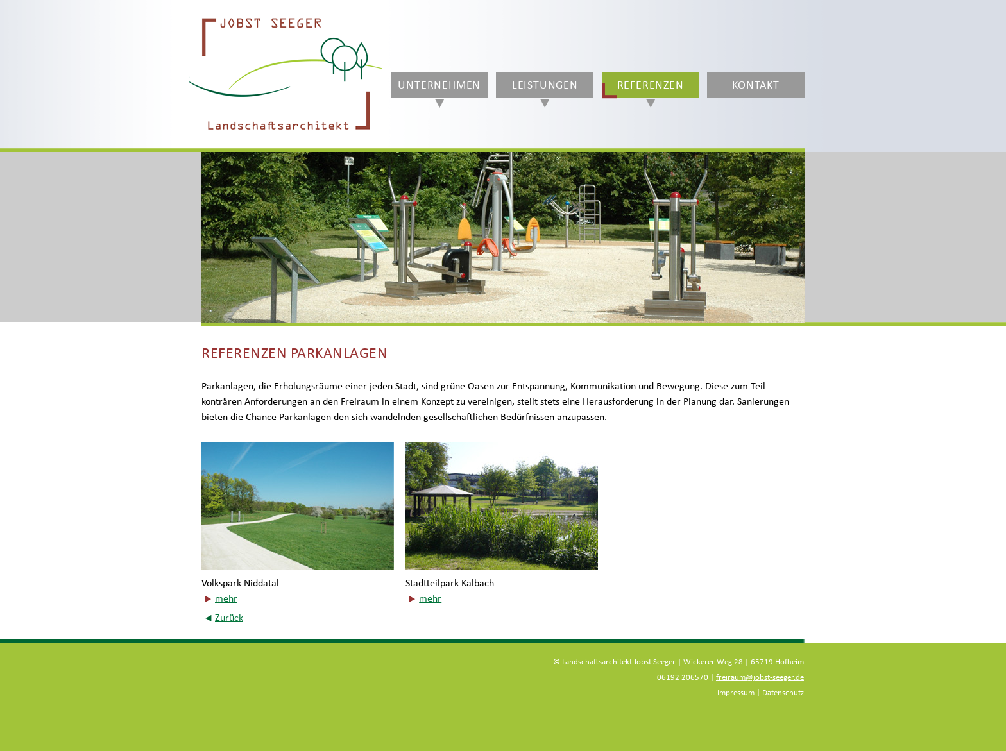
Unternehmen (439, 85)
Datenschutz (783, 693)
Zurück (229, 617)
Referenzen (650, 85)
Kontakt (756, 85)
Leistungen (545, 85)
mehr (226, 598)
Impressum (735, 693)
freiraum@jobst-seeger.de (760, 677)
